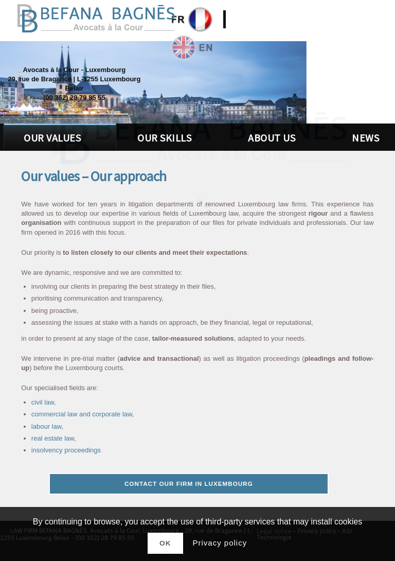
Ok (165, 543)
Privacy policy (219, 542)
